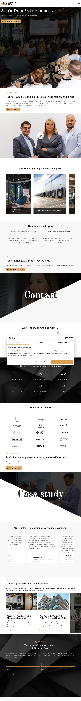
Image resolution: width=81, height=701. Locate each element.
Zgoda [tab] (18, 342)
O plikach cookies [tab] (62, 342)
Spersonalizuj (40, 361)
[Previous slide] (7, 194)
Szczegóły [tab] (40, 342)
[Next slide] (74, 194)
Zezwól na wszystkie (62, 361)
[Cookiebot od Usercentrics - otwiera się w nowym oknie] (66, 338)
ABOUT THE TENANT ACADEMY (11, 21)
